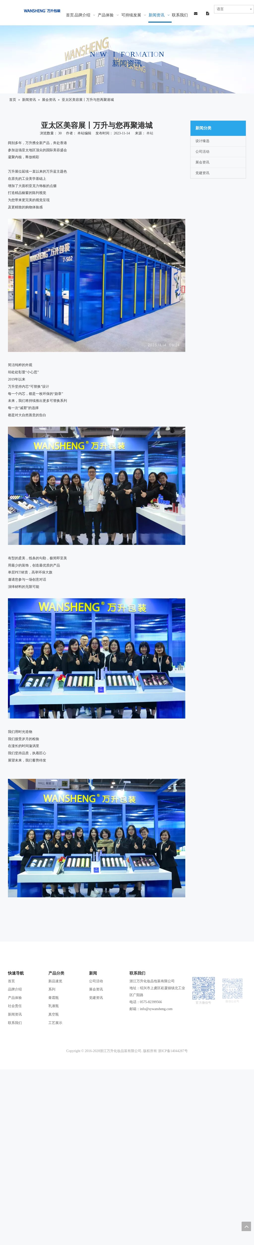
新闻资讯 (15, 1014)
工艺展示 (55, 1023)
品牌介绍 (15, 989)
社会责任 (15, 1006)
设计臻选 (202, 141)
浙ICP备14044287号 (173, 1051)
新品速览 (55, 981)
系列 (51, 989)
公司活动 (202, 151)
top (246, 1226)
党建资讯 (202, 173)
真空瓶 (53, 1014)
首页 (11, 981)
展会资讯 (202, 162)
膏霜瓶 (53, 998)
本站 (149, 133)
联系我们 (15, 1023)
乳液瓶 (53, 1006)
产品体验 (15, 998)
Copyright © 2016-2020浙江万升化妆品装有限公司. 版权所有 (111, 1051)
